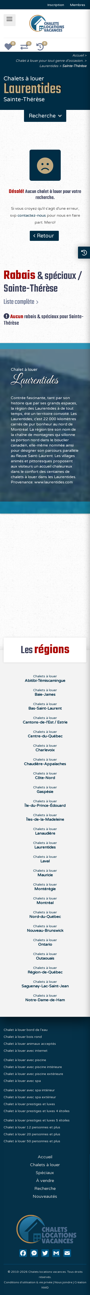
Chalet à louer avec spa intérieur (29, 1090)
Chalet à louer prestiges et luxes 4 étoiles (37, 1111)
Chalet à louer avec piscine (25, 1060)
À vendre (45, 1180)
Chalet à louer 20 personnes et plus (32, 1134)
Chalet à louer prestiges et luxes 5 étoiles (37, 1120)
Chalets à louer (45, 1164)
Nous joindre (63, 1282)
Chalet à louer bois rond (23, 1037)
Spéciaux (45, 1172)
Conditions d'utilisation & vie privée (28, 1282)
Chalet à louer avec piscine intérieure (33, 1067)
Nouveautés (45, 1196)
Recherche (46, 116)
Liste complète (19, 302)
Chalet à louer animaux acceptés (30, 1044)
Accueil (78, 55)
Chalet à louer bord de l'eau (26, 1030)
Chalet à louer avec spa (22, 1081)
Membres (77, 5)
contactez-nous (32, 215)
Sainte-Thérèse (74, 66)
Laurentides (48, 66)
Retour (45, 236)
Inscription (55, 5)
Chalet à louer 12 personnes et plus (32, 1127)
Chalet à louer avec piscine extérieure (33, 1074)
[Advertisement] (45, 573)
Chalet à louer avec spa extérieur (30, 1097)
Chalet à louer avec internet (26, 1051)
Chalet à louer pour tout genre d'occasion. (50, 61)
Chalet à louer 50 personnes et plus (32, 1141)
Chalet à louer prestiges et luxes (29, 1104)
